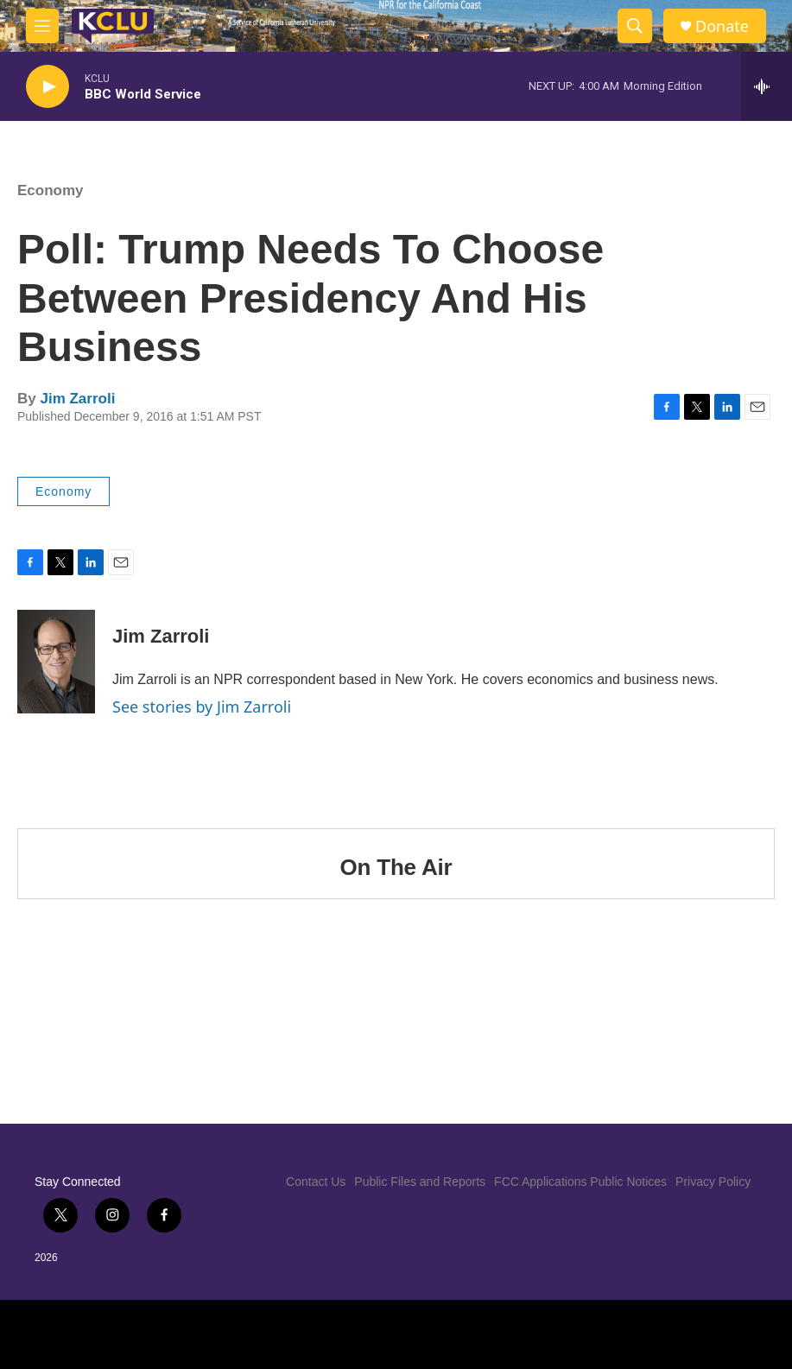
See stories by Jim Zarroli (201, 706)
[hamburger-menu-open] (42, 26)
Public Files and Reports (419, 1181)
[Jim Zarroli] (56, 661)
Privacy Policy (713, 1181)
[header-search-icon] (635, 26)
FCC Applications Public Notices (580, 1181)
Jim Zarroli (77, 398)
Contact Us (315, 1181)
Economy (50, 190)
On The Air (396, 867)
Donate (722, 26)
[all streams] (766, 86)
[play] (47, 87)
